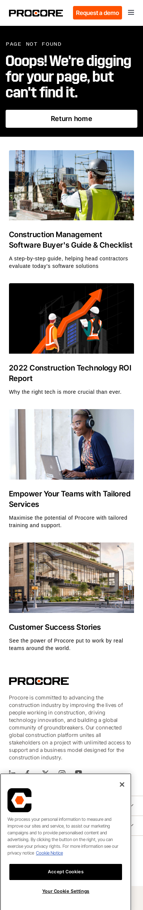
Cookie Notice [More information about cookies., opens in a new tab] (49, 876)
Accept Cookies (65, 895)
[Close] (122, 808)
